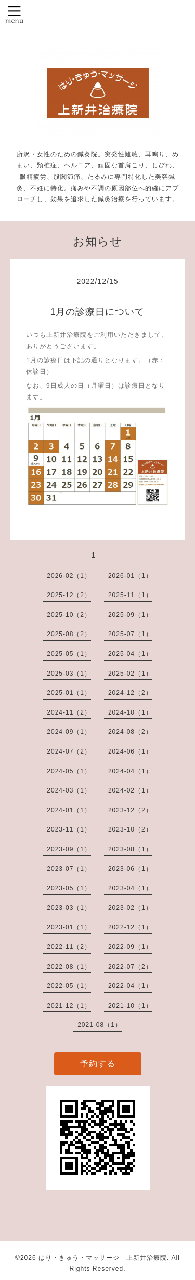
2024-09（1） (69, 731)
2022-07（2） (130, 966)
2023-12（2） (130, 810)
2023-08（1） (130, 849)
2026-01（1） (130, 575)
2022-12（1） (130, 927)
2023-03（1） (69, 908)
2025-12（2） (69, 595)
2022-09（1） (130, 947)
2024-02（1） (130, 790)
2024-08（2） (130, 731)
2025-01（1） (69, 692)
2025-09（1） (130, 614)
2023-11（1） (69, 829)
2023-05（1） (69, 888)
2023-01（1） (69, 927)
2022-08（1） (69, 966)
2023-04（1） (130, 888)
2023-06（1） (130, 869)
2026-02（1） (69, 575)
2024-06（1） (130, 751)
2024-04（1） (130, 771)
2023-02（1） (130, 908)
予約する (97, 1063)
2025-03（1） (69, 673)
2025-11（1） (130, 595)
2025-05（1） (69, 653)
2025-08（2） (69, 634)
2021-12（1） (69, 1005)
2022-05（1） (69, 985)
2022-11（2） (69, 947)
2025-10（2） (69, 614)
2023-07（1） (69, 869)
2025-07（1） (130, 634)
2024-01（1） (69, 810)
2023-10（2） (130, 829)
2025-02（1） (130, 673)
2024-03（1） (69, 790)
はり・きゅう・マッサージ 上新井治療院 (102, 1257)
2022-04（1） (130, 985)
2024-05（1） (69, 771)
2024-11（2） (69, 712)
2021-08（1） (99, 1024)
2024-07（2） (69, 751)
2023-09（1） (69, 849)
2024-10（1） (130, 712)
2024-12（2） (130, 692)
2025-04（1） (130, 653)
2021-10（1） (130, 1005)
